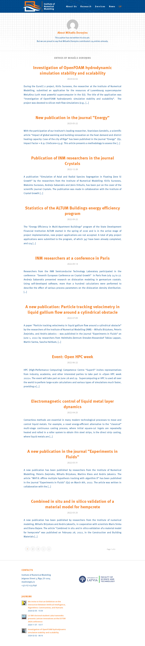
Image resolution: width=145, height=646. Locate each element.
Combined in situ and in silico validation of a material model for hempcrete (72, 504)
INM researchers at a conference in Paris (72, 258)
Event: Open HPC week (72, 356)
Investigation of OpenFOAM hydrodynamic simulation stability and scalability (72, 70)
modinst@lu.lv (28, 581)
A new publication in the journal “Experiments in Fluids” (72, 454)
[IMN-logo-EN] (40, 6)
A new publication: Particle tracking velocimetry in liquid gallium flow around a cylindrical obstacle (72, 309)
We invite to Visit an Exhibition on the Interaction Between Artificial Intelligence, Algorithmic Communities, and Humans (47, 604)
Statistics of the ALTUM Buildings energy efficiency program (72, 210)
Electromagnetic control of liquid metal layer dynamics (72, 404)
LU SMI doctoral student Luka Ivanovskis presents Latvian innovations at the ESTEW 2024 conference (47, 618)
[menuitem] (71, 6)
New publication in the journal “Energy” (72, 117)
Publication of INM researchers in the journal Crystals (72, 160)
